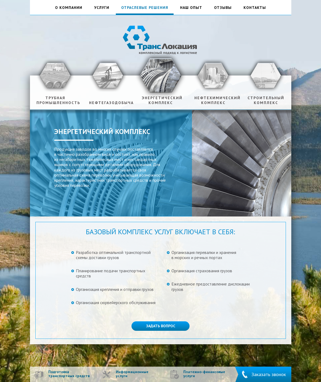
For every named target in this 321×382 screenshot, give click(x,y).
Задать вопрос (160, 326)
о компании (68, 8)
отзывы (223, 8)
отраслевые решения (144, 8)
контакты (255, 8)
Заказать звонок (268, 374)
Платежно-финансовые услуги (204, 374)
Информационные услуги (132, 374)
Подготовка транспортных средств (69, 374)
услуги (101, 8)
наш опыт (191, 8)
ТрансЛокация (160, 39)
